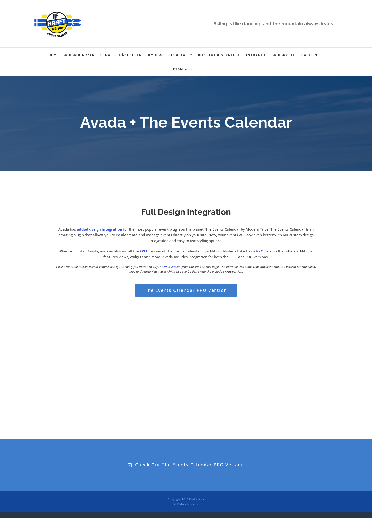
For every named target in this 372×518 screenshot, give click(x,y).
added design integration (99, 229)
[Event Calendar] (186, 123)
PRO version (172, 267)
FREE (144, 251)
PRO (260, 251)
